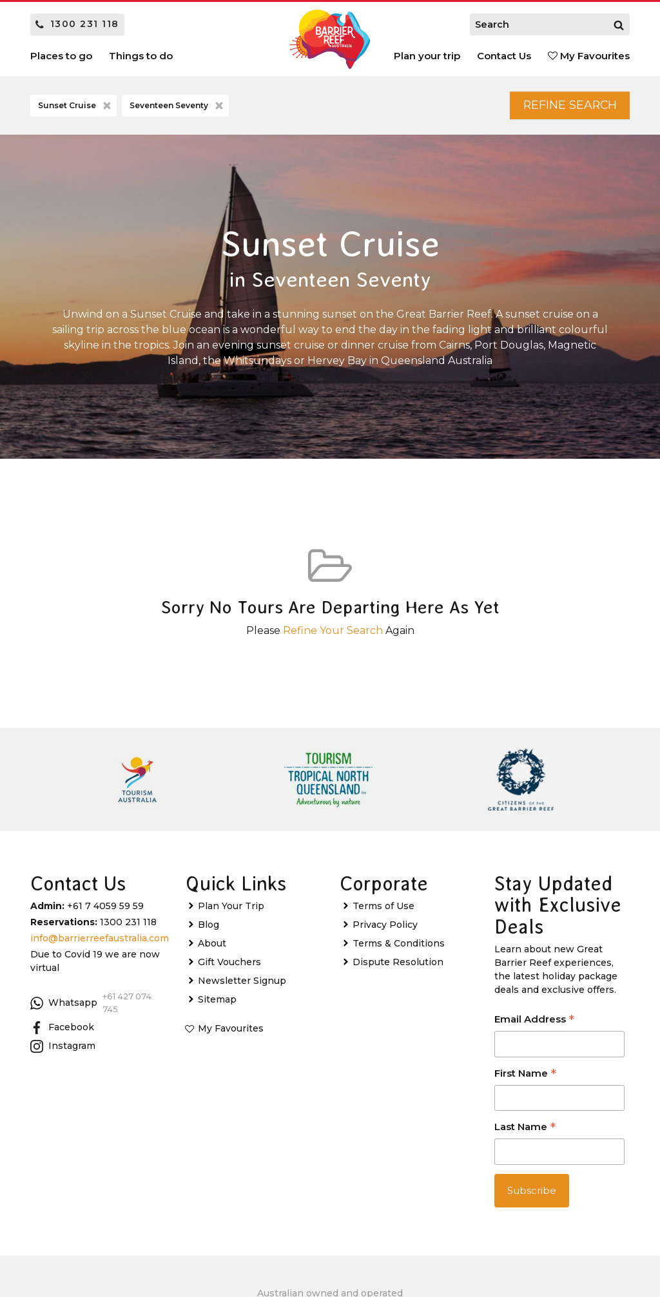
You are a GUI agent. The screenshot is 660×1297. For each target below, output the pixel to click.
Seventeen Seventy (178, 107)
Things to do (141, 56)
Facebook (62, 1031)
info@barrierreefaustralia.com (99, 942)
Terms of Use (383, 910)
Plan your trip (427, 56)
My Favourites (589, 56)
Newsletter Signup (242, 985)
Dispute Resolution (398, 966)
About (212, 948)
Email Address (534, 1024)
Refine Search (559, 107)
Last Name (525, 1132)
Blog (208, 929)
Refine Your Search (333, 634)
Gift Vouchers (229, 966)
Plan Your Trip (231, 910)
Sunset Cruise (75, 107)
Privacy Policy (385, 929)
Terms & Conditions (399, 948)
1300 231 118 (77, 24)
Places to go (61, 56)
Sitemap (217, 1004)
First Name (525, 1078)
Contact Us (504, 56)
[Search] (619, 24)
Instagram (62, 1050)
